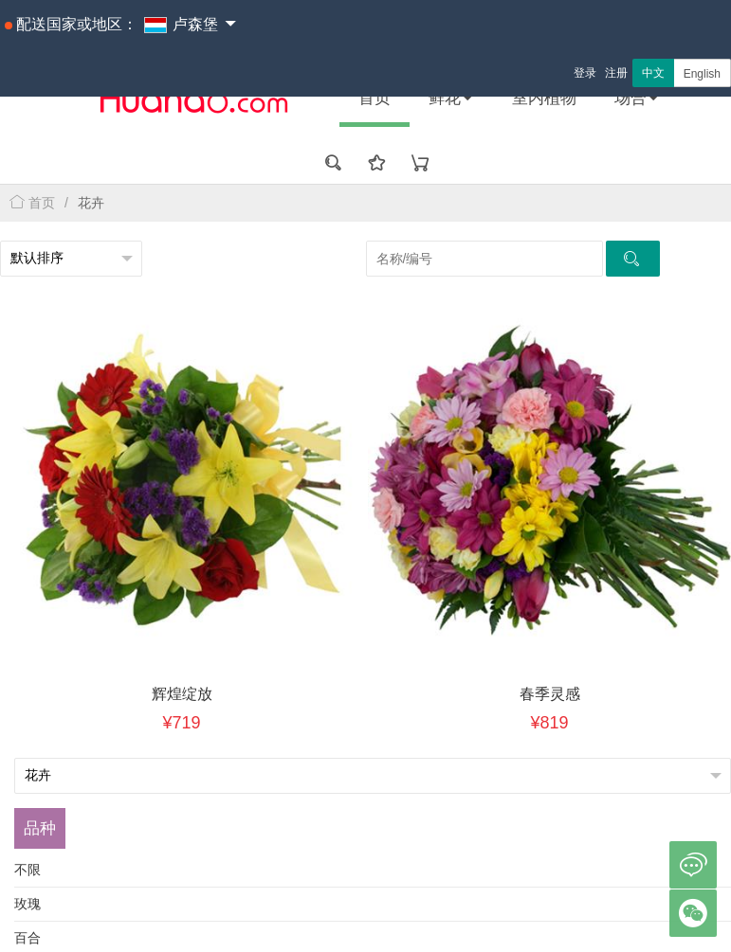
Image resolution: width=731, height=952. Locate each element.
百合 (27, 937)
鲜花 (451, 98)
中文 (653, 73)
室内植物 (544, 98)
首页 (374, 98)
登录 (585, 73)
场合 (637, 98)
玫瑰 (27, 903)
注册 (616, 73)
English (702, 74)
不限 (27, 869)
